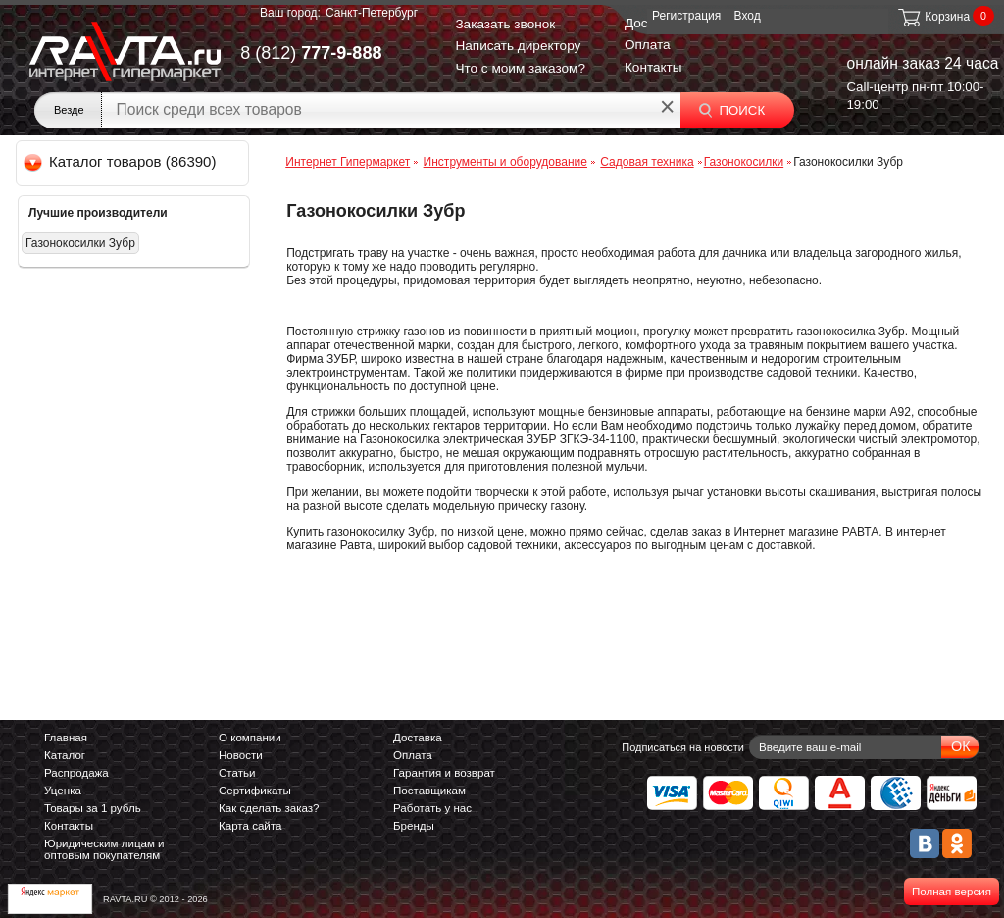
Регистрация (686, 16)
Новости (241, 755)
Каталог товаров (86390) (121, 161)
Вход (747, 16)
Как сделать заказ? (269, 808)
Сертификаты (255, 790)
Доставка (417, 737)
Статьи (237, 773)
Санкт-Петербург (372, 13)
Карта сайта (250, 826)
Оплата (648, 44)
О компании (250, 737)
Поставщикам (429, 790)
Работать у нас (432, 808)
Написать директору (517, 45)
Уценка (62, 790)
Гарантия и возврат (444, 773)
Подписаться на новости (683, 747)
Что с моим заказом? (520, 68)
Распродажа (76, 773)
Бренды (413, 826)
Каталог (64, 755)
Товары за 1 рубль (92, 808)
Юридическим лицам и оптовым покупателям (104, 849)
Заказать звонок (505, 24)
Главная (65, 737)
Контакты (653, 67)
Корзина (933, 17)
